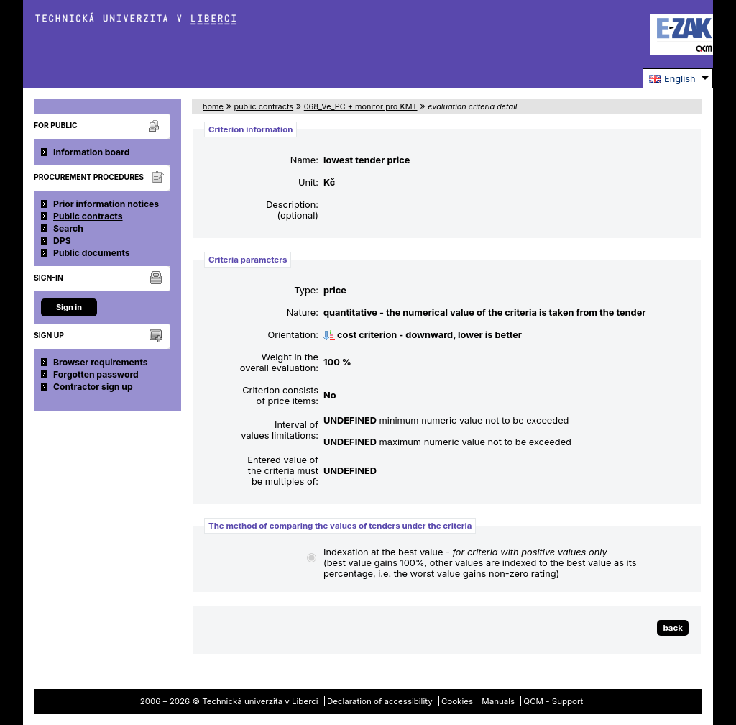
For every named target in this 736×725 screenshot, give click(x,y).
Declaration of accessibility (380, 701)
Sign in (69, 307)
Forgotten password (96, 374)
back (673, 628)
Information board (91, 152)
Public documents (91, 252)
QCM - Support (553, 701)
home (213, 106)
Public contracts (88, 216)
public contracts (263, 106)
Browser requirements (100, 362)
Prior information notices (106, 204)
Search (68, 228)
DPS (62, 240)
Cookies (457, 701)
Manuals (498, 701)
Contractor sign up (93, 386)
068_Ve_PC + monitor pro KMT (361, 106)
